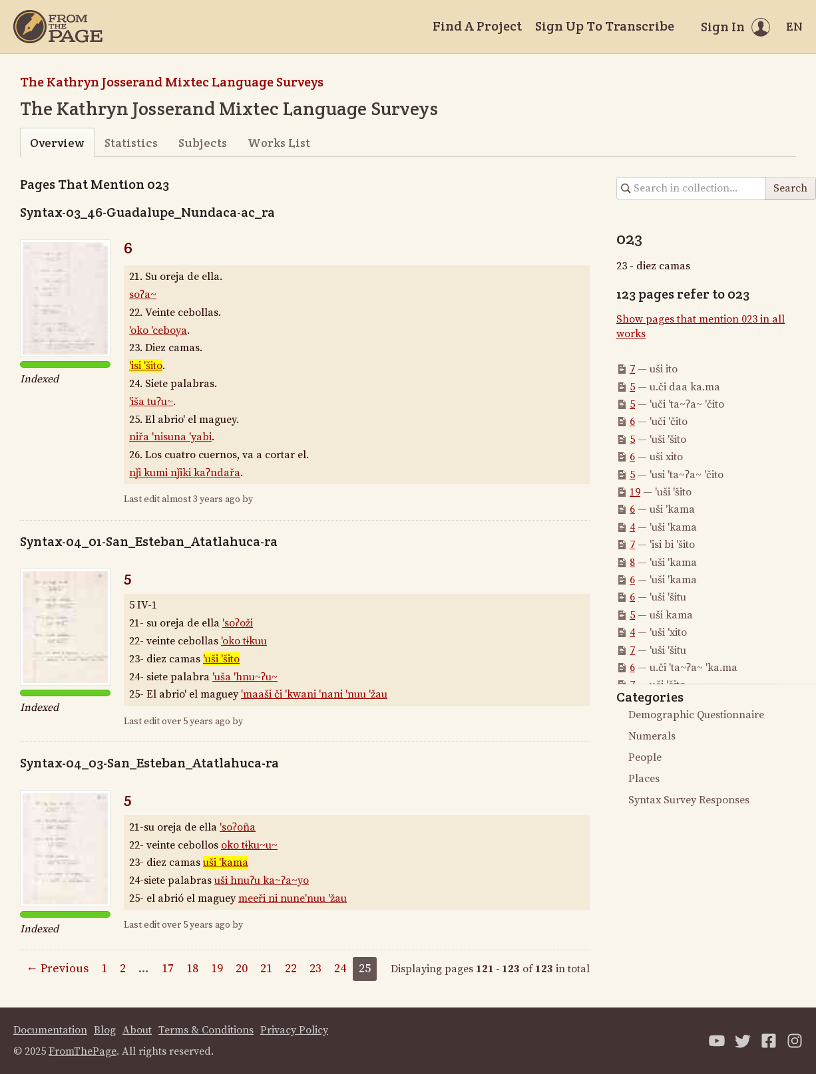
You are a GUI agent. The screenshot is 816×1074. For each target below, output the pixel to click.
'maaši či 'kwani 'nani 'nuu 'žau (314, 694)
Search (790, 188)
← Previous (57, 968)
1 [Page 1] (104, 968)
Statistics (131, 142)
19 (635, 492)
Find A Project (477, 26)
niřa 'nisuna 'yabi (170, 437)
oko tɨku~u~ (249, 845)
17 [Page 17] (168, 968)
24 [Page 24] (340, 968)
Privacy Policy (294, 1030)
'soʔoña (238, 827)
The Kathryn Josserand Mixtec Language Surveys (171, 81)
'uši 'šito (221, 659)
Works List (279, 142)
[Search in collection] (691, 188)
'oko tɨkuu (244, 641)
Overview (57, 142)
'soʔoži (237, 623)
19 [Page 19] (217, 968)
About (137, 1030)
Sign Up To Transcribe (604, 26)
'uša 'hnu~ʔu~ (245, 677)
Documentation (50, 1030)
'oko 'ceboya (158, 330)
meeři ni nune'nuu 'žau (292, 898)
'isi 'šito (145, 365)
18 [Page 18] (192, 968)
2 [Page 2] (123, 968)
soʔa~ (142, 294)
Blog (105, 1030)
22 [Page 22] (291, 968)
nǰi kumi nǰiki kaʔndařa (184, 472)
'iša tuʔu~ (151, 401)
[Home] (57, 26)
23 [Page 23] (315, 968)
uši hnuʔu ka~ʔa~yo (261, 880)
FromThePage (82, 1051)
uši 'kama (225, 862)
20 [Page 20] (242, 968)
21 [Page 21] (266, 968)
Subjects (202, 142)
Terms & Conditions (206, 1030)
